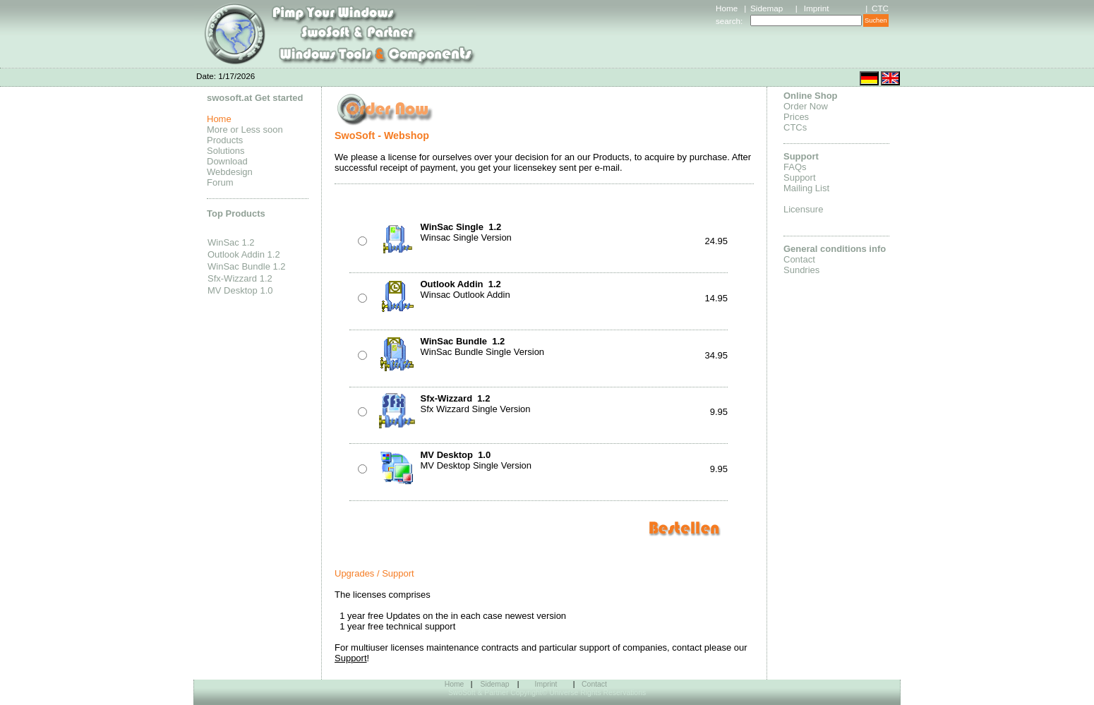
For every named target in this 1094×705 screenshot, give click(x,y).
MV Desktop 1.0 (240, 290)
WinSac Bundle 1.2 (247, 266)
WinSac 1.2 (231, 242)
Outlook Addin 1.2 (244, 254)
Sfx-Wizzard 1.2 (240, 278)
